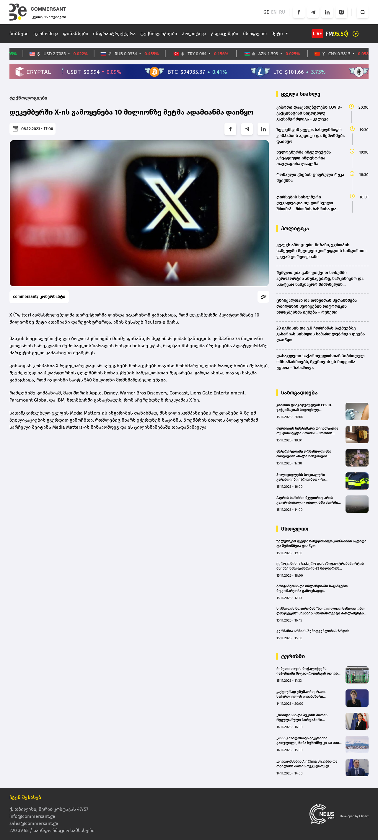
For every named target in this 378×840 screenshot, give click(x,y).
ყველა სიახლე (300, 94)
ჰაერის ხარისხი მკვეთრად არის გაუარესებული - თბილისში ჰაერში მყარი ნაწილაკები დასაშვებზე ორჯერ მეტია (307, 500)
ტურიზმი (293, 656)
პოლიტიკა (194, 33)
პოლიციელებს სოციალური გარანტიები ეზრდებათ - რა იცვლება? (300, 477)
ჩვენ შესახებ (25, 797)
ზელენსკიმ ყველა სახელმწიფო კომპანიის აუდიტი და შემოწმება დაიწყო (321, 543)
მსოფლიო (255, 33)
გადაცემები (224, 33)
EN (274, 12)
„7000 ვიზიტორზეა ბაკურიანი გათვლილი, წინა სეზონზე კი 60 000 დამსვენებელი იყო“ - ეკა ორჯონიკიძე (307, 740)
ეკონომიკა (45, 33)
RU (282, 12)
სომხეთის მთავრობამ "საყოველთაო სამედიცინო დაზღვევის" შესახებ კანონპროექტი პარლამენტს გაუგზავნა (320, 611)
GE (266, 12)
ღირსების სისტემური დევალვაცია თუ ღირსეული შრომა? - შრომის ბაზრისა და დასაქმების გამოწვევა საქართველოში (307, 431)
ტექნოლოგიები (158, 33)
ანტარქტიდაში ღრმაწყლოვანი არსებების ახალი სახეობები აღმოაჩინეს (303, 454)
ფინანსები (75, 33)
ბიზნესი (19, 33)
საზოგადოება (299, 392)
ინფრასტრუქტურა (114, 33)
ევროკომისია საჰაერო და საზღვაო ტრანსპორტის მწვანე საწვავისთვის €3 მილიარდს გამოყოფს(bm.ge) (320, 566)
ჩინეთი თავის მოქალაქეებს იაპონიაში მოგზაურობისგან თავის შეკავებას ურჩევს (307, 671)
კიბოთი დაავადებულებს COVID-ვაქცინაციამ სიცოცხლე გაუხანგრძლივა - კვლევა (304, 407)
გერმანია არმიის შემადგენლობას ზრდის (312, 631)
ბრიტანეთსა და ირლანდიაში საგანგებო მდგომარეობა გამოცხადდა (312, 588)
